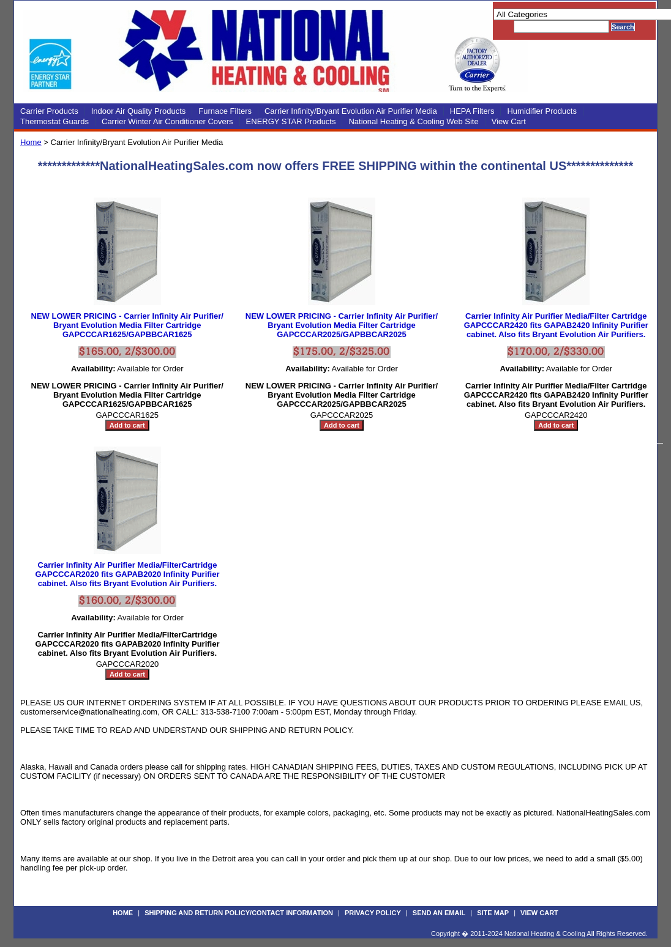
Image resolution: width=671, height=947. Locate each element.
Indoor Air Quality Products (138, 111)
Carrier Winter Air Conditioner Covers (167, 121)
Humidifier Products (541, 111)
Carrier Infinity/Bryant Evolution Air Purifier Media (350, 111)
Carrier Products (49, 111)
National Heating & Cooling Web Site (413, 121)
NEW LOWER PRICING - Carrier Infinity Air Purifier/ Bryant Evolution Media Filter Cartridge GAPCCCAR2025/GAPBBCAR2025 (342, 325)
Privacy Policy (373, 912)
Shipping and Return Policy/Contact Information (238, 912)
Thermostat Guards (54, 121)
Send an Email (439, 912)
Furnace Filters (225, 111)
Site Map (493, 912)
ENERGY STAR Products (291, 121)
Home (31, 142)
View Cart (509, 121)
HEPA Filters (472, 111)
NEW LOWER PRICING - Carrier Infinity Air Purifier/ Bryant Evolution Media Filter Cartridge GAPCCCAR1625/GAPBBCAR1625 (127, 325)
